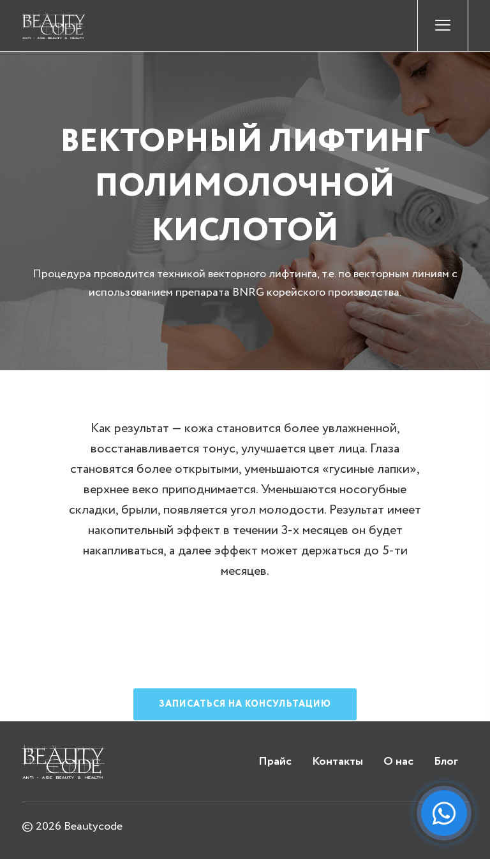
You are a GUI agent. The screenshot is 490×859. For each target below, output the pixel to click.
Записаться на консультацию (245, 722)
